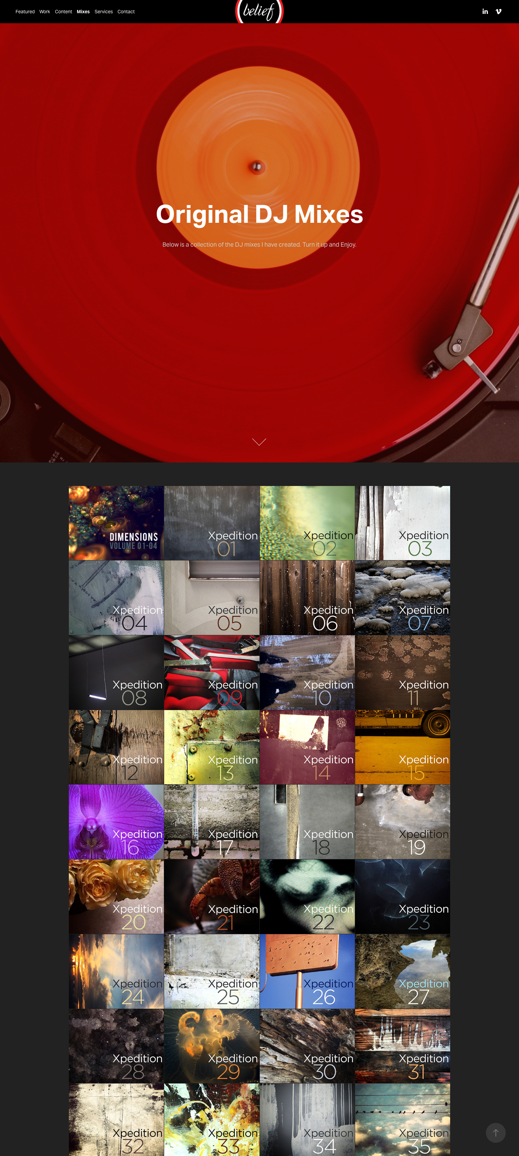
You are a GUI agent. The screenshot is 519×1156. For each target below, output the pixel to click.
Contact (126, 12)
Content (63, 12)
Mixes (83, 12)
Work (44, 12)
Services (104, 12)
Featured (25, 12)
